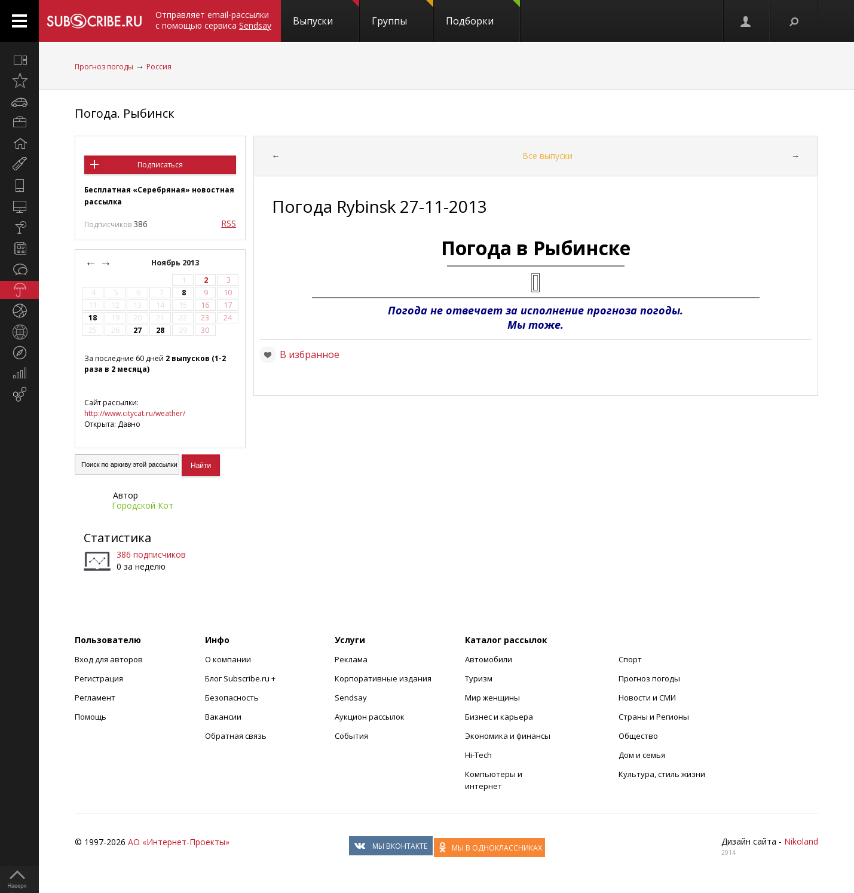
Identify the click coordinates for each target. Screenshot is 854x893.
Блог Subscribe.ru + (241, 678)
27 (137, 330)
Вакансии (223, 716)
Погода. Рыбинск (125, 113)
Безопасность (232, 697)
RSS (228, 223)
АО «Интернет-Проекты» (178, 842)
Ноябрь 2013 (176, 263)
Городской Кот (142, 505)
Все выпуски (547, 155)
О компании (228, 659)
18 (92, 318)
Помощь (90, 716)
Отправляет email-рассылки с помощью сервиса (213, 20)
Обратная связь (236, 735)
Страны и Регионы (654, 716)
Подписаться (160, 165)
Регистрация (99, 678)
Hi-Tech (478, 755)
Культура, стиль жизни (662, 774)
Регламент (95, 697)
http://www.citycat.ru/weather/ (134, 413)
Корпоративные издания (383, 678)
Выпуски (326, 13)
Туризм (478, 678)
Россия (159, 67)
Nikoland (801, 841)
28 (160, 330)
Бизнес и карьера (499, 716)
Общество (638, 735)
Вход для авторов (109, 659)
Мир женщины (492, 697)
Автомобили (488, 659)
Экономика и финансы (507, 735)
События (351, 735)
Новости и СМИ (647, 697)
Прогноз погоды (104, 67)
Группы (402, 13)
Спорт (630, 659)
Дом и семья (642, 755)
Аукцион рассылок (370, 716)
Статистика (117, 538)
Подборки (483, 13)
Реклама (351, 659)
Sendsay (351, 697)
